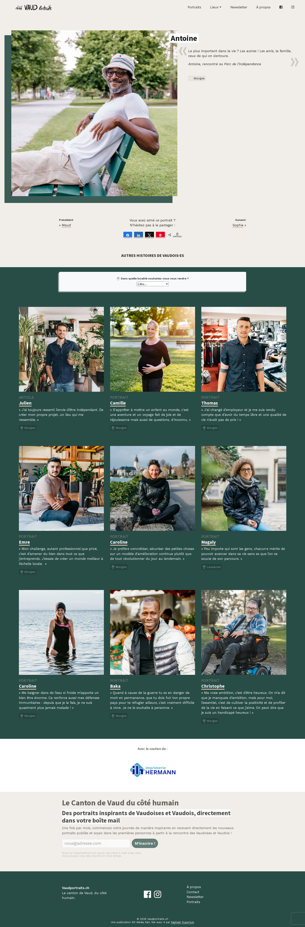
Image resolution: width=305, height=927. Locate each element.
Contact (193, 892)
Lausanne (211, 567)
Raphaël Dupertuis (182, 922)
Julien (25, 403)
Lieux (214, 7)
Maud (66, 225)
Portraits (194, 7)
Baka (115, 686)
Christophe (213, 686)
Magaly (208, 542)
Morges (197, 79)
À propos (263, 7)
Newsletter (238, 7)
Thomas (209, 403)
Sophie (238, 225)
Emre (24, 542)
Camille (118, 403)
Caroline (118, 542)
